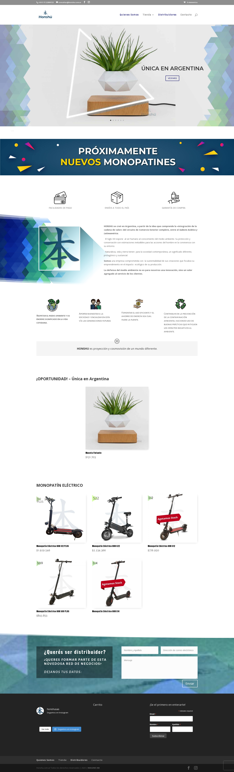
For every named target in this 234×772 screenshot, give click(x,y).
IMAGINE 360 (94, 767)
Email (153, 714)
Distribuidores (167, 15)
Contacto (186, 15)
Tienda (147, 15)
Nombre (154, 724)
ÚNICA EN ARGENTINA (172, 68)
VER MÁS (172, 78)
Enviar (189, 683)
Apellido (176, 724)
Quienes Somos (129, 15)
